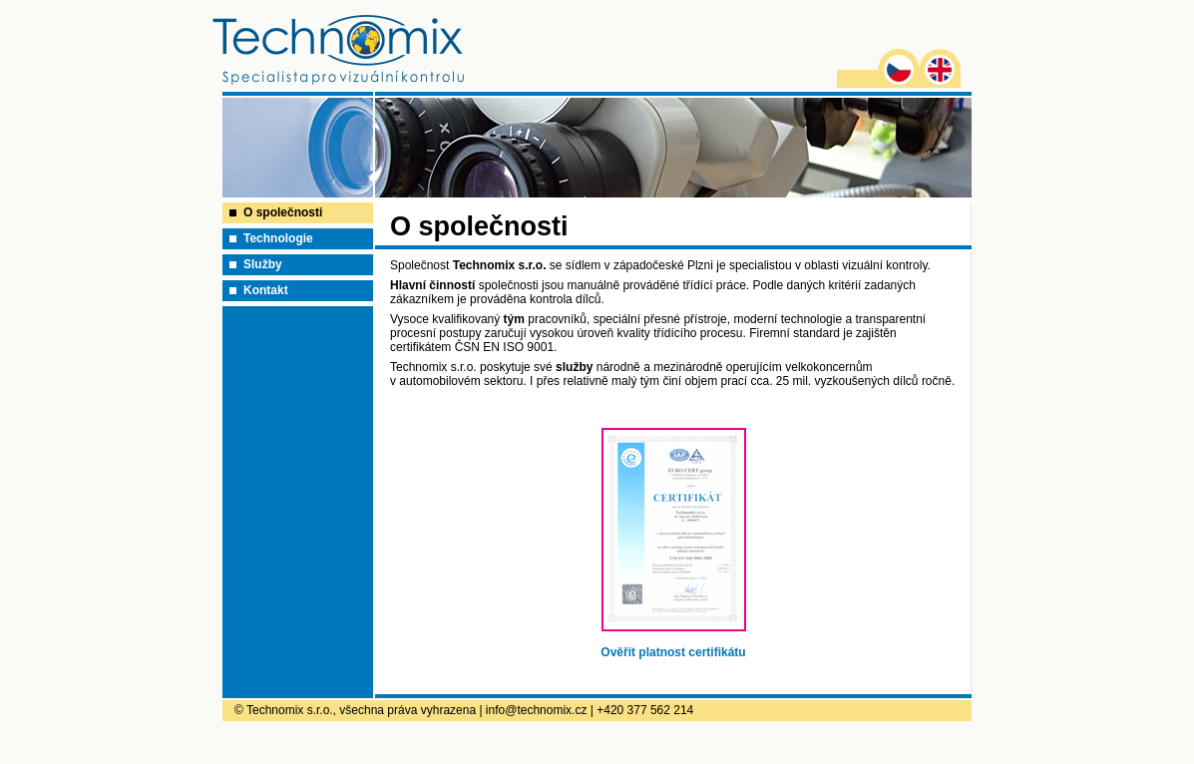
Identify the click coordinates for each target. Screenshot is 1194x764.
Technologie (278, 238)
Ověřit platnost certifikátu (672, 652)
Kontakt (265, 290)
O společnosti (282, 212)
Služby (262, 264)
